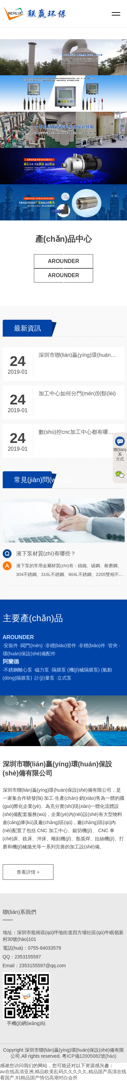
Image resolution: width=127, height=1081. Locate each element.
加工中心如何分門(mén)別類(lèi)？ (77, 393)
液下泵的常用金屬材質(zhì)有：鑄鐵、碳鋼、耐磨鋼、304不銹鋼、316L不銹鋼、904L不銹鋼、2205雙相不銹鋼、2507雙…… (69, 574)
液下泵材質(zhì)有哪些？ (46, 553)
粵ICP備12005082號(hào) (89, 1056)
